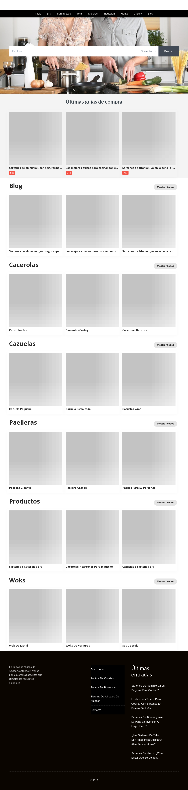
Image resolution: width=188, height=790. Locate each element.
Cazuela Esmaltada (78, 409)
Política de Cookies (102, 678)
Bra (49, 13)
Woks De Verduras (78, 645)
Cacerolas (23, 264)
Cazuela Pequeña (20, 409)
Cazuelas (22, 343)
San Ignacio (64, 13)
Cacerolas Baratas (134, 330)
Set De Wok (130, 645)
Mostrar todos (165, 187)
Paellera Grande (76, 487)
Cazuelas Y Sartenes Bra (138, 566)
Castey (138, 13)
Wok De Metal (18, 645)
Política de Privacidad (103, 687)
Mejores (93, 13)
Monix (124, 13)
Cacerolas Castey (77, 330)
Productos (24, 501)
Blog (150, 13)
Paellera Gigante (20, 487)
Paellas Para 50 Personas (138, 487)
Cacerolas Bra (18, 330)
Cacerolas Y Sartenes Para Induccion (90, 566)
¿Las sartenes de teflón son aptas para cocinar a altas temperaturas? (146, 740)
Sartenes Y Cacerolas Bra (25, 566)
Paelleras (23, 422)
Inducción (109, 13)
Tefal (79, 13)
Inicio (38, 13)
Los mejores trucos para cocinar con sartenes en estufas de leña (92, 168)
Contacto (96, 710)
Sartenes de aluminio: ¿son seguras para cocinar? (35, 168)
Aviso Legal (97, 669)
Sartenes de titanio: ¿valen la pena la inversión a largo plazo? (149, 168)
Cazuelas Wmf (131, 409)
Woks (17, 580)
